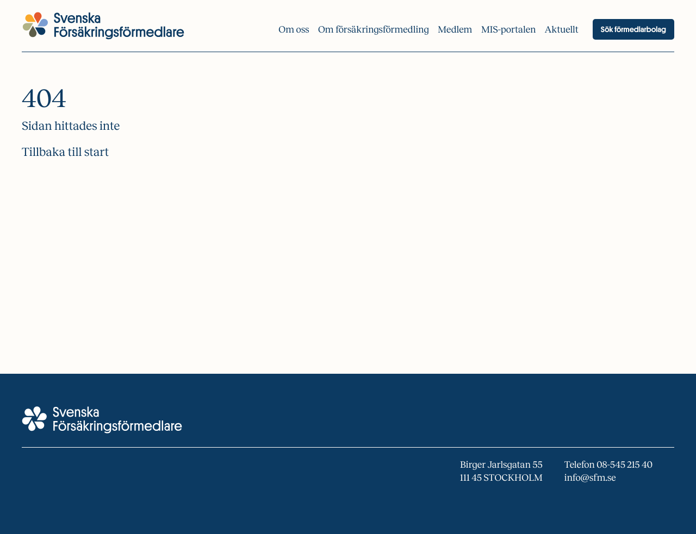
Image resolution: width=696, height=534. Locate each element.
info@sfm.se (590, 478)
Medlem (455, 29)
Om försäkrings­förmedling (373, 29)
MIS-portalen (508, 29)
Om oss (293, 29)
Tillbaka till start (65, 152)
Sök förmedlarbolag (633, 29)
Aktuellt (562, 29)
